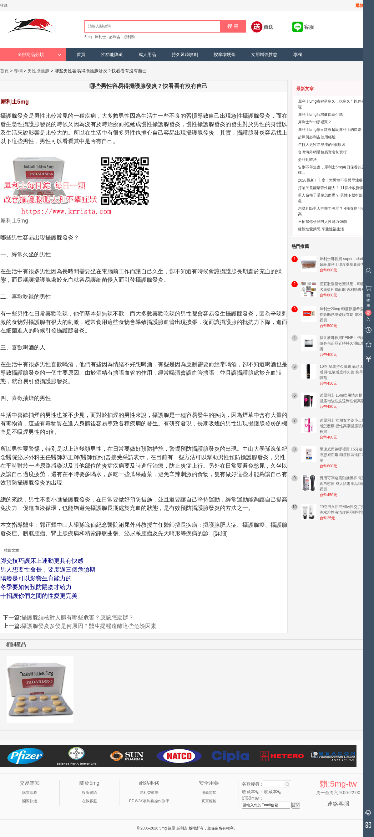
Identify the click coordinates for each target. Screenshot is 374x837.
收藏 (4, 5)
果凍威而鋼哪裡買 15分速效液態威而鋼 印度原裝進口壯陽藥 (344, 455)
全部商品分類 (39, 54)
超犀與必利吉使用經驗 (317, 137)
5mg (88, 37)
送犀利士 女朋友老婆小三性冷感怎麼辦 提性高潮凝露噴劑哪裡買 (344, 426)
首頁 (81, 54)
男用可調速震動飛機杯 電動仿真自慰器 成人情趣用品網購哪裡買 (344, 483)
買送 (268, 27)
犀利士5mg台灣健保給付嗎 (320, 114)
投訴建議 (89, 792)
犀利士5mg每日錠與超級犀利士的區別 (329, 129)
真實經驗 (208, 801)
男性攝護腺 (38, 70)
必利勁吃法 (307, 159)
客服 (309, 27)
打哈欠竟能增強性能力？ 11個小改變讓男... (334, 188)
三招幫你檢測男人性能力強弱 (322, 221)
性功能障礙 (112, 54)
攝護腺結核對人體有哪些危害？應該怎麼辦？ (77, 617)
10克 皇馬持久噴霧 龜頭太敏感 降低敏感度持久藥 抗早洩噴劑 (343, 372)
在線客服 (89, 801)
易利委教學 (149, 792)
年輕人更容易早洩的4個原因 (321, 144)
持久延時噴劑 (185, 54)
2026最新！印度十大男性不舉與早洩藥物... (334, 180)
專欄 (297, 54)
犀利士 (100, 37)
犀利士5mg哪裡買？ (314, 122)
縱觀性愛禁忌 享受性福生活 (321, 229)
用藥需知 (208, 792)
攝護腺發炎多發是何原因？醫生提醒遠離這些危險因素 (88, 626)
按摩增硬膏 (224, 54)
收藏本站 (272, 791)
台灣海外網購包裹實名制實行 (322, 152)
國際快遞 (29, 801)
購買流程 (29, 792)
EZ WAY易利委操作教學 (149, 801)
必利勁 (129, 37)
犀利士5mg (14, 221)
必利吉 (114, 37)
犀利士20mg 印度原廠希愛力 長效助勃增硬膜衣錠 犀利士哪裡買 (344, 314)
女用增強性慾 (264, 54)
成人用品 (147, 54)
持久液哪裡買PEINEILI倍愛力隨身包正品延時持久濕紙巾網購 (344, 343)
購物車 (362, 5)
